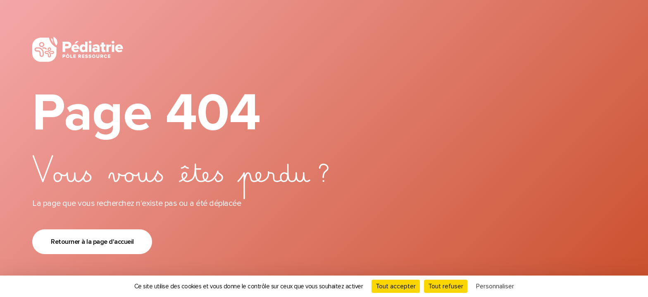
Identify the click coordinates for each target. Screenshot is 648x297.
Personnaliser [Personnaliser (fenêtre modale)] (495, 286)
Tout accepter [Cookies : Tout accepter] (396, 286)
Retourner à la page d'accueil (92, 242)
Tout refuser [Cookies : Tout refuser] (445, 286)
